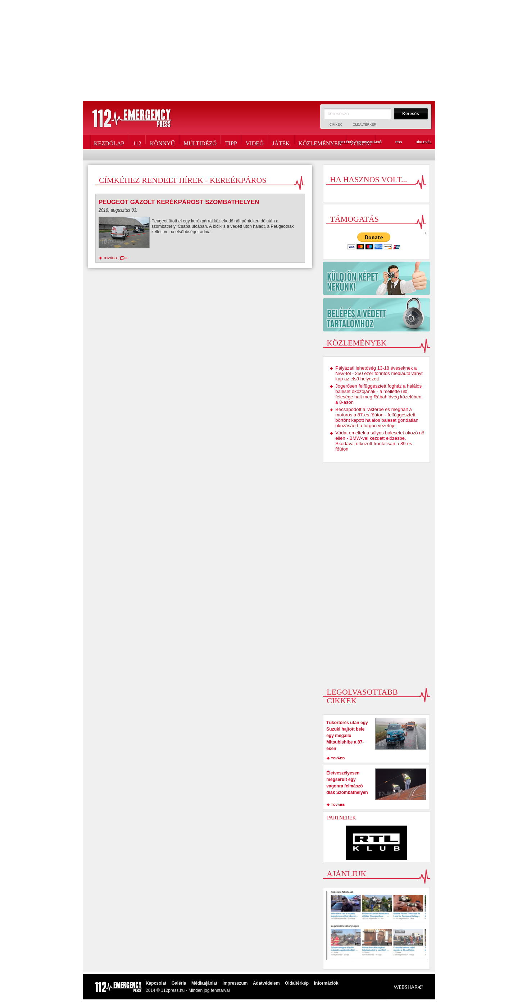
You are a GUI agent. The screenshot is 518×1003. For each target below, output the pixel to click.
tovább (110, 258)
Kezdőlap (109, 142)
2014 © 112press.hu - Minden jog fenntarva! (188, 990)
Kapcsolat (156, 983)
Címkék (336, 124)
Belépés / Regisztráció (356, 142)
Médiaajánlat (204, 983)
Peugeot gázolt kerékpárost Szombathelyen (179, 202)
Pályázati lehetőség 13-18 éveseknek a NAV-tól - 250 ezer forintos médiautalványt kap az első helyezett (379, 373)
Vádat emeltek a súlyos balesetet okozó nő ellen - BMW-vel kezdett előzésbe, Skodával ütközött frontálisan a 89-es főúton (379, 441)
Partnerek (341, 818)
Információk (326, 983)
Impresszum (234, 983)
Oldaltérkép (364, 124)
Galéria (179, 983)
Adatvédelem (266, 983)
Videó (255, 142)
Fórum (360, 142)
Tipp (231, 142)
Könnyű (162, 142)
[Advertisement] (259, 50)
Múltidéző (200, 142)
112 (137, 142)
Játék (281, 142)
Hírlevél (419, 142)
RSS (394, 142)
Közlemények (320, 142)
